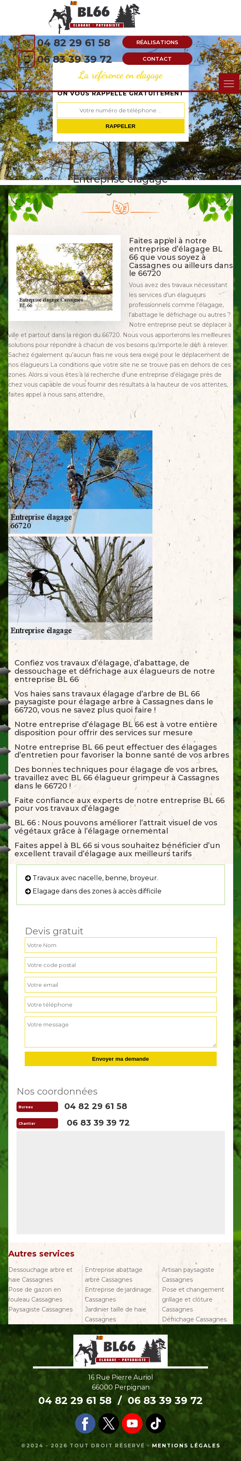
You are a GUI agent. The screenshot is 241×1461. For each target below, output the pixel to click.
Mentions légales (186, 1445)
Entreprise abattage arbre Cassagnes (114, 1274)
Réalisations (157, 42)
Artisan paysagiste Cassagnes (188, 1274)
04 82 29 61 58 (73, 43)
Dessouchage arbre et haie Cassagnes (40, 1274)
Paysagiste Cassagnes (40, 1309)
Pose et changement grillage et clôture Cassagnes (193, 1299)
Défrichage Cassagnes (194, 1319)
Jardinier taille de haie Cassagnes (115, 1314)
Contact (157, 58)
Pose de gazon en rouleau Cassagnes (35, 1294)
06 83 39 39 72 (74, 59)
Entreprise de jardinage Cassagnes (118, 1294)
